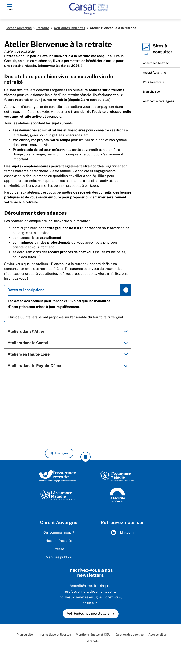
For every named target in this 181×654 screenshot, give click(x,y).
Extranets (92, 641)
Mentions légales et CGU (93, 634)
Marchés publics (59, 557)
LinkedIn (122, 532)
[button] (59, 453)
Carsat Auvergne (19, 28)
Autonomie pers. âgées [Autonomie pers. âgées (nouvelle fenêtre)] (158, 101)
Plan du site (25, 634)
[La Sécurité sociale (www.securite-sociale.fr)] (117, 494)
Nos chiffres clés (59, 541)
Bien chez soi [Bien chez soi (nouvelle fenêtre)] (151, 91)
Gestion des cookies (129, 634)
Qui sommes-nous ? (58, 532)
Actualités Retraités (69, 28)
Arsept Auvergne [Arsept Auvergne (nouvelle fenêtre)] (154, 72)
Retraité (42, 28)
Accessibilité (157, 634)
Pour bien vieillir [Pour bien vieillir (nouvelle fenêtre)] (153, 82)
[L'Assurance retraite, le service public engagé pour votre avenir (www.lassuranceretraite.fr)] (57, 475)
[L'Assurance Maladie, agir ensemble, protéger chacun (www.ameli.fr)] (117, 475)
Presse (59, 549)
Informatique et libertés (54, 634)
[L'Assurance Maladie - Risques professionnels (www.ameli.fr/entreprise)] (57, 494)
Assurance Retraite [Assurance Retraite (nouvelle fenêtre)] (156, 63)
